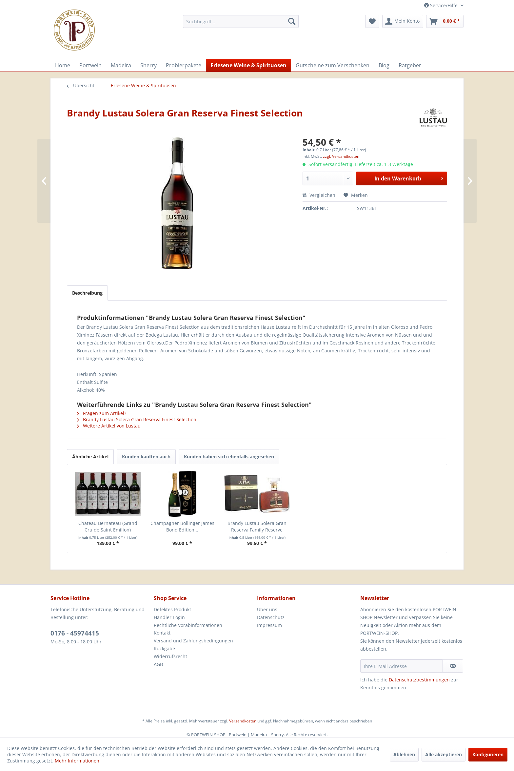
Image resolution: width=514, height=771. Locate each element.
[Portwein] (90, 65)
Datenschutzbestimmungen (419, 680)
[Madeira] (121, 65)
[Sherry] (148, 65)
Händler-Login (169, 617)
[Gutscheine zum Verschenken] (332, 65)
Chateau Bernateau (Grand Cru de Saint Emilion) (107, 526)
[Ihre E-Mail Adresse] (401, 666)
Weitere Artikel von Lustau (109, 426)
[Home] (62, 65)
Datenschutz (271, 617)
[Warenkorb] (445, 21)
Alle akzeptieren (443, 754)
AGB (158, 664)
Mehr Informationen (77, 761)
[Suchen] (292, 21)
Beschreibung (87, 293)
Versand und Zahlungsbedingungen (193, 640)
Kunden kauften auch (146, 456)
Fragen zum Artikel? (101, 413)
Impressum (269, 625)
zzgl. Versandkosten (341, 156)
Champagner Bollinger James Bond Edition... (182, 526)
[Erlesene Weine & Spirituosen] (248, 65)
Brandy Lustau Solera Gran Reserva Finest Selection (136, 419)
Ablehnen (404, 754)
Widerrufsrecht (170, 656)
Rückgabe (164, 648)
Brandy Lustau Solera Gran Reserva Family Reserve (257, 526)
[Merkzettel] (372, 21)
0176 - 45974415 (74, 633)
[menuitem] (241, 21)
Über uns (267, 609)
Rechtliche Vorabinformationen (188, 625)
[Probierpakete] (183, 65)
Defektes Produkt (172, 609)
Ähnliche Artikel (90, 456)
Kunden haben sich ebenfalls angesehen (229, 456)
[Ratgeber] (410, 65)
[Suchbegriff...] (241, 21)
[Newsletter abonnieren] (453, 666)
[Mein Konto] (402, 21)
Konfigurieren (488, 754)
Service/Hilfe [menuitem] (441, 5)
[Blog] (384, 65)
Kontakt (162, 633)
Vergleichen (319, 195)
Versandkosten (242, 721)
